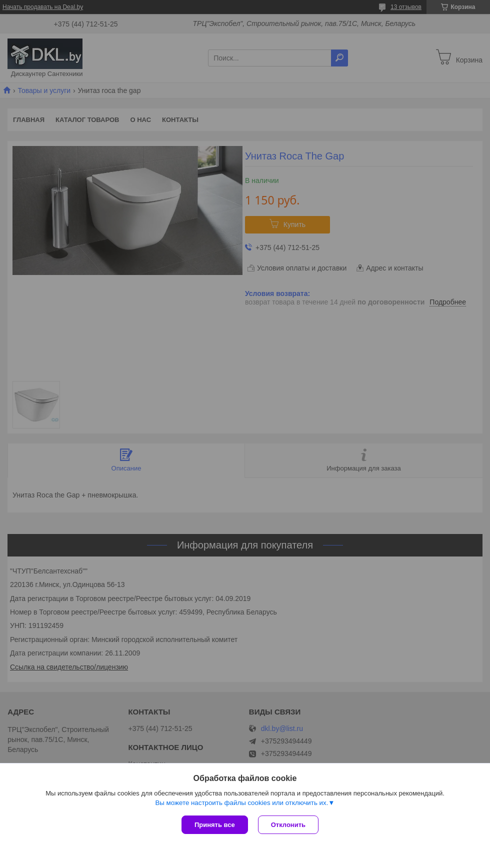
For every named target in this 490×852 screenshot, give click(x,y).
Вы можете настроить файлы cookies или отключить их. (241, 802)
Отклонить (288, 824)
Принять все (214, 824)
